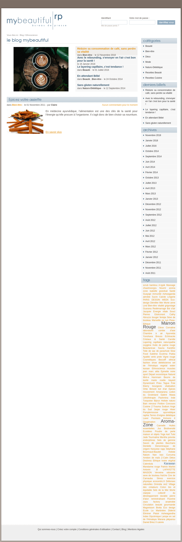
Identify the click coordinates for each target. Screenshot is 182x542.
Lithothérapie (149, 397)
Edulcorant (160, 314)
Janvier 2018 (151, 140)
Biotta (159, 507)
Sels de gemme (166, 440)
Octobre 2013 (152, 177)
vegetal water (167, 365)
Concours (170, 403)
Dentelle (147, 446)
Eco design (169, 507)
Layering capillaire (152, 342)
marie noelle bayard (163, 380)
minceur (152, 403)
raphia (146, 415)
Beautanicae (149, 348)
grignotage (170, 305)
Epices (172, 389)
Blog (124, 529)
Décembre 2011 (153, 262)
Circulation (148, 504)
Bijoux (157, 400)
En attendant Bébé (154, 117)
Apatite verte (149, 357)
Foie (173, 383)
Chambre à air (153, 333)
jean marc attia (151, 371)
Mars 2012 (150, 246)
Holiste (164, 400)
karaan (146, 368)
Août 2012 (150, 220)
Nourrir (162, 288)
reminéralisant (158, 499)
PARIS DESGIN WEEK (156, 300)
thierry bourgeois (152, 386)
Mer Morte (164, 302)
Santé (172, 291)
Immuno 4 (169, 418)
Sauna (161, 348)
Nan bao (158, 455)
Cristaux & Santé (154, 339)
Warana (161, 519)
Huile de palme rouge (164, 345)
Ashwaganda (169, 294)
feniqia (163, 317)
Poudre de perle (165, 431)
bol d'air (162, 389)
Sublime (154, 354)
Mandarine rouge (151, 466)
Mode (148, 62)
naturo (172, 400)
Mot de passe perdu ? (110, 26)
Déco (148, 56)
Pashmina (163, 397)
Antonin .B (150, 469)
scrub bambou (150, 285)
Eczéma (163, 354)
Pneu (158, 383)
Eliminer (147, 513)
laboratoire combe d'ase (159, 330)
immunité (157, 294)
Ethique (156, 460)
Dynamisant (149, 383)
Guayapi (147, 294)
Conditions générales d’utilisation (94, 529)
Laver (145, 418)
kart (168, 434)
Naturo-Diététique (154, 67)
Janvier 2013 (151, 199)
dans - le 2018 (106, 51)
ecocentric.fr (159, 481)
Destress (147, 460)
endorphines (149, 440)
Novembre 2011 (153, 268)
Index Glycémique (152, 516)
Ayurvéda (170, 333)
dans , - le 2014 (100, 77)
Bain (145, 403)
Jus (159, 428)
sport (145, 374)
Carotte (171, 339)
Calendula (148, 463)
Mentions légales (136, 529)
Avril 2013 (150, 188)
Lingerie (171, 297)
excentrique (161, 374)
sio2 (165, 484)
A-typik (161, 285)
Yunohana (148, 336)
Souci (172, 311)
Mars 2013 (150, 193)
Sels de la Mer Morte (164, 490)
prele (159, 357)
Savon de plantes (153, 443)
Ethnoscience (158, 368)
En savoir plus (54, 132)
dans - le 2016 (100, 68)
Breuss (158, 336)
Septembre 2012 (153, 215)
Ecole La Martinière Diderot (159, 510)
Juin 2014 (150, 161)
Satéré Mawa (168, 395)
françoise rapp (158, 449)
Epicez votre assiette (25, 99)
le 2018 (106, 60)
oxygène (147, 345)
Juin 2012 (150, 230)
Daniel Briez (149, 522)
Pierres (146, 314)
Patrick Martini (168, 466)
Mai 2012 (149, 236)
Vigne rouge (169, 357)
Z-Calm (164, 457)
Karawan (169, 463)
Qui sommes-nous (46, 529)
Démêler (154, 302)
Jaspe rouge (161, 409)
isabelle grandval (159, 291)
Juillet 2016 (151, 146)
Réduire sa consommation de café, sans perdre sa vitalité (160, 91)
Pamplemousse (150, 412)
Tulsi (173, 434)
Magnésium (148, 507)
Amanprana (161, 392)
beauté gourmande (165, 504)
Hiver (172, 409)
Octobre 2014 (152, 151)
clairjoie (147, 493)
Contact (116, 529)
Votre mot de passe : (139, 18)
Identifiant (106, 18)
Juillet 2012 (151, 225)
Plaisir (156, 513)
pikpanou (170, 519)
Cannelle (161, 425)
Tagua (166, 383)
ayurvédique (169, 412)
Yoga (162, 434)
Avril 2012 (150, 241)
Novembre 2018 (153, 135)
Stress (160, 478)
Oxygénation (149, 422)
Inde (173, 397)
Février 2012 (151, 252)
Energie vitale (160, 311)
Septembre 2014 (153, 156)
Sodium (165, 406)
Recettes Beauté (153, 72)
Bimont (153, 389)
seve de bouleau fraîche (155, 475)
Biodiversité (169, 428)
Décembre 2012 (153, 204)
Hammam (156, 377)
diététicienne (164, 362)
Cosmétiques (149, 359)
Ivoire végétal (168, 460)
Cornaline (170, 327)
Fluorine (171, 499)
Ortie (145, 389)
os (163, 320)
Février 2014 (151, 172)
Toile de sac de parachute (156, 351)
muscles (171, 368)
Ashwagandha (168, 513)
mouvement (149, 392)
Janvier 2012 (151, 257)
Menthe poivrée (167, 437)
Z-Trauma (156, 406)
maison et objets (151, 434)
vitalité (161, 305)
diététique (170, 415)
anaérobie (170, 502)
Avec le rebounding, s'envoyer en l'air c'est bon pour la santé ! (160, 101)
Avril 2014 (150, 167)
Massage (170, 285)
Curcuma (170, 455)
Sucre (154, 297)
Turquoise (148, 400)
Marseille (156, 320)
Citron (161, 327)
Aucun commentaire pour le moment (120, 105)
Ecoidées (147, 431)
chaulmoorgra (149, 288)
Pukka (172, 354)
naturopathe (169, 342)
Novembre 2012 (153, 209)
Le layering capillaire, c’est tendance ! (160, 111)
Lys (166, 320)
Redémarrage (159, 308)
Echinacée (170, 336)
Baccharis (170, 443)
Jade (145, 437)
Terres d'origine (157, 415)
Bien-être (149, 51)
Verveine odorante (165, 472)
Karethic (171, 348)
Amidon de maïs (151, 457)
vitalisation (170, 386)
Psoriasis (155, 418)
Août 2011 (150, 273)
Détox (172, 457)
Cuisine (146, 406)
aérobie (146, 297)
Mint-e (146, 377)
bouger (155, 317)
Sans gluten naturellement (158, 123)
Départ (152, 374)
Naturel (171, 374)
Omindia (158, 484)
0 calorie (159, 522)
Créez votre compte (67, 529)
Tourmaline (153, 437)
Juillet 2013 (151, 183)
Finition (161, 403)
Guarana (147, 308)
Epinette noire (168, 371)
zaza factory (151, 502)
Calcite (162, 297)
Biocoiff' (162, 359)
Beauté (148, 46)
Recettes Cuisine (153, 78)
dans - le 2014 (101, 87)
